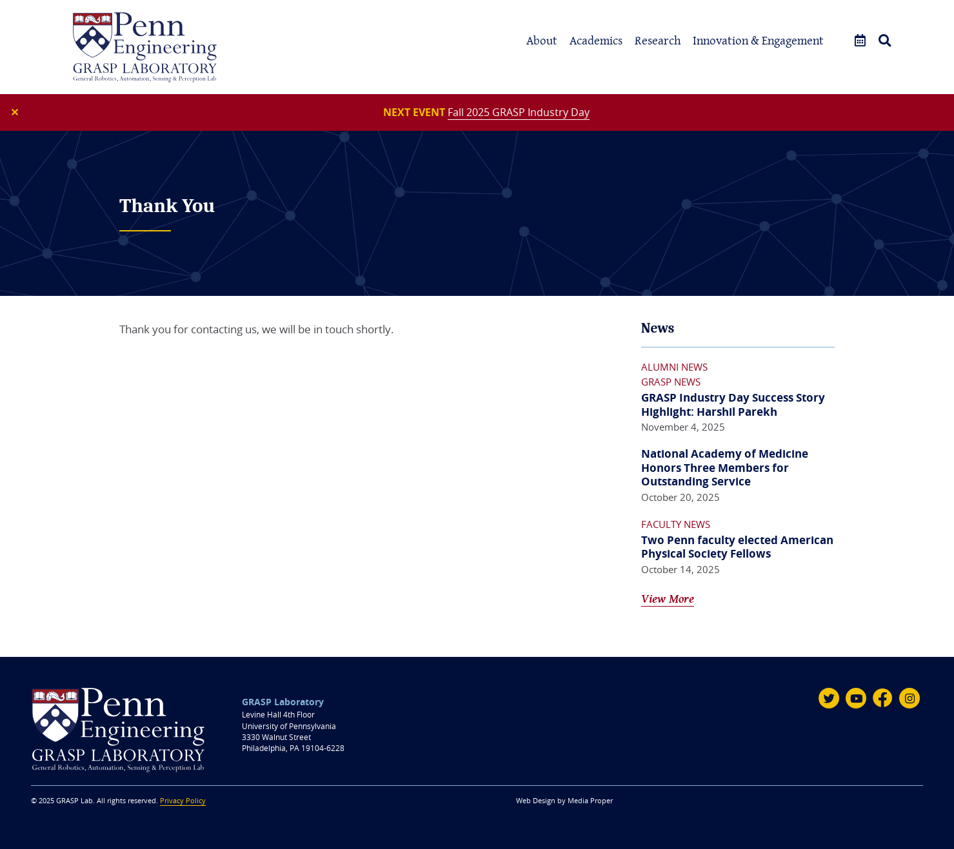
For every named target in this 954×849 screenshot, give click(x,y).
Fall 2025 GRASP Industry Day (519, 112)
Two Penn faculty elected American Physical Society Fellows (737, 546)
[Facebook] (883, 698)
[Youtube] (856, 698)
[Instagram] (909, 698)
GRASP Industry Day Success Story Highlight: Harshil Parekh (733, 404)
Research (658, 40)
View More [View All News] (667, 598)
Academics (596, 40)
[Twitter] (829, 698)
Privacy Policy (183, 800)
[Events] (860, 41)
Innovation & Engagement (758, 40)
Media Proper (590, 800)
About (541, 40)
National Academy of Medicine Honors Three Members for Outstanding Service (724, 467)
